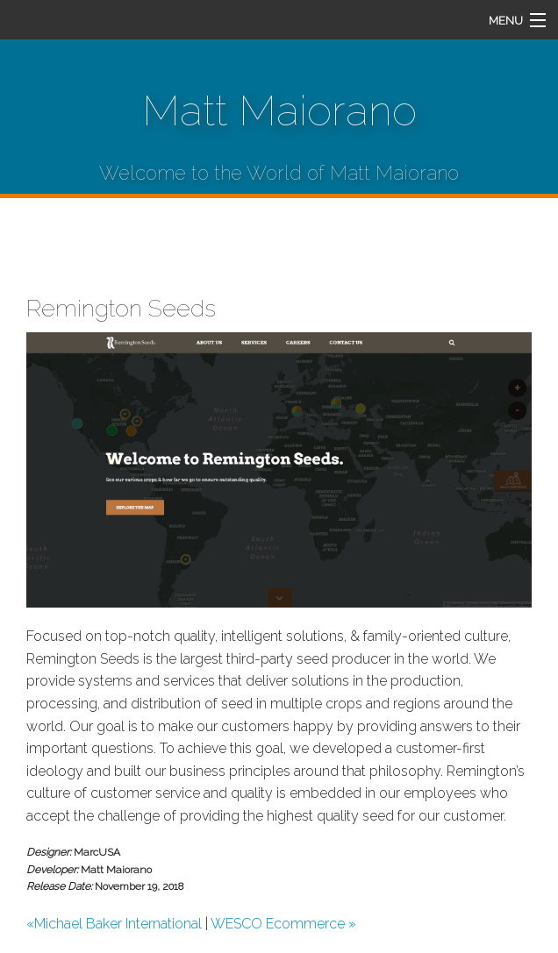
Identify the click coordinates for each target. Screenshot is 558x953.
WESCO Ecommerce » (283, 923)
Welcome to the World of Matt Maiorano (279, 172)
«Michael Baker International (114, 923)
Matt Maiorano (279, 110)
